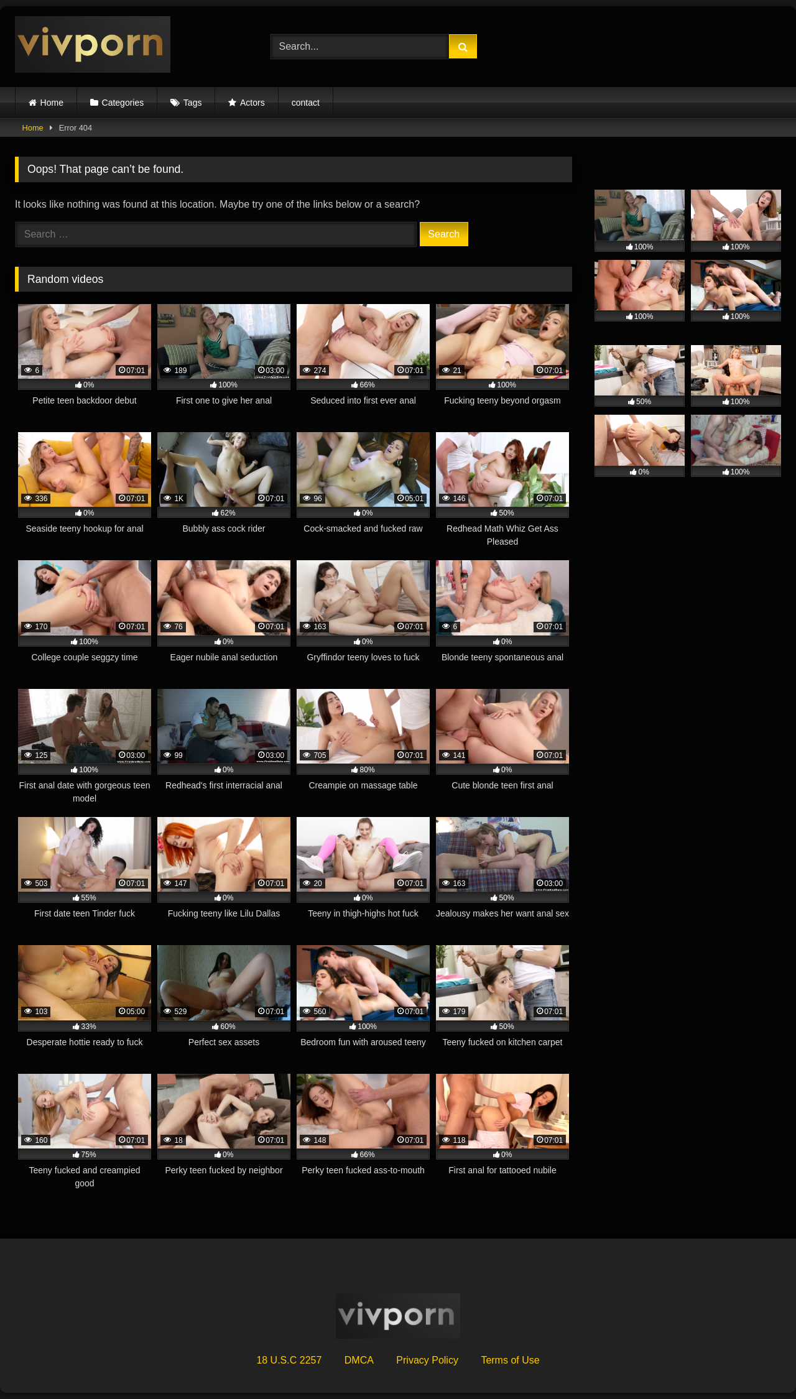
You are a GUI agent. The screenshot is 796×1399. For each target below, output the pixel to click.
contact (306, 103)
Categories (123, 103)
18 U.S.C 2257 (289, 1360)
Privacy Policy (427, 1360)
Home (51, 103)
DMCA (359, 1360)
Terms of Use (510, 1360)
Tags (192, 103)
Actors (252, 103)
